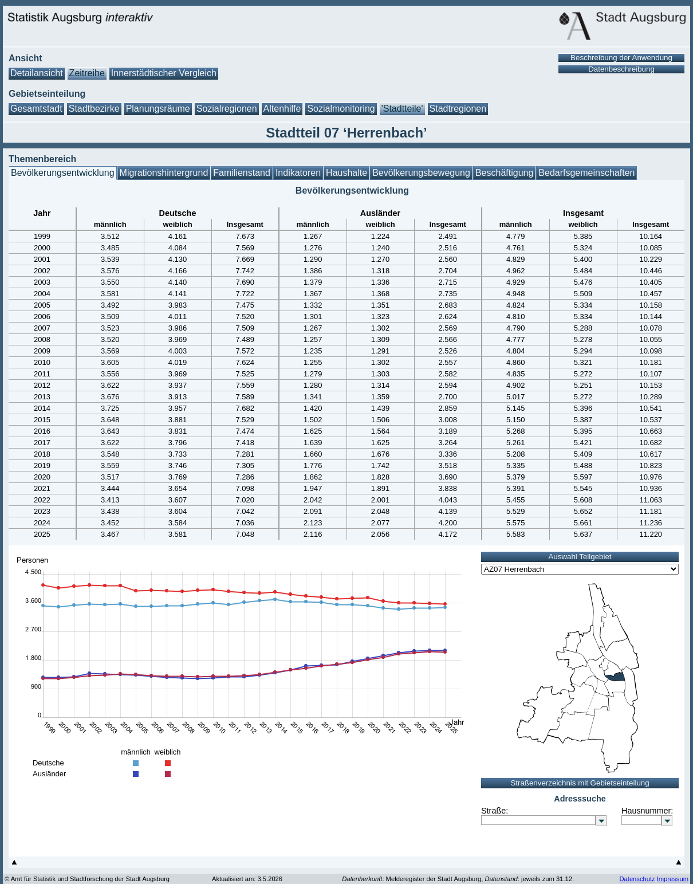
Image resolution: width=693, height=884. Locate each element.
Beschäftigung (504, 173)
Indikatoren (298, 173)
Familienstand (241, 173)
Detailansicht (36, 73)
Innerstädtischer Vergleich (163, 73)
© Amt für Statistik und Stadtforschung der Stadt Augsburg (87, 878)
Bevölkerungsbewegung (421, 173)
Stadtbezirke (94, 108)
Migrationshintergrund (164, 173)
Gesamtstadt (36, 108)
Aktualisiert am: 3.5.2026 (247, 878)
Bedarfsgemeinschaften (586, 173)
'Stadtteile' (402, 108)
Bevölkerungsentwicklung (63, 173)
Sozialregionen (226, 108)
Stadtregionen (458, 108)
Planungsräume (158, 108)
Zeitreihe (87, 73)
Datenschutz (637, 878)
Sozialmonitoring (341, 108)
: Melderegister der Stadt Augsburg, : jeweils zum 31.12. (458, 878)
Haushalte (346, 173)
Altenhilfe (282, 108)
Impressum (672, 878)
